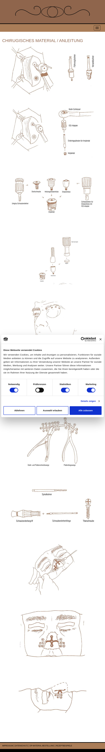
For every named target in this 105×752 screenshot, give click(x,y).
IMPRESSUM (7, 746)
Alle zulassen (85, 410)
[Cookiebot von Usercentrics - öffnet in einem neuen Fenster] (83, 339)
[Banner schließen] (100, 339)
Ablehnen (19, 410)
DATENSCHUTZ (21, 746)
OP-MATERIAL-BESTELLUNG (42, 746)
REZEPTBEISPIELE (64, 746)
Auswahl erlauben (52, 410)
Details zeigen (88, 401)
